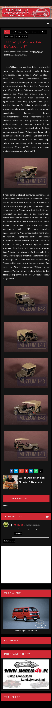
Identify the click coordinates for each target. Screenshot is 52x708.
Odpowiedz (18, 533)
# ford (13, 31)
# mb (34, 31)
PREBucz (18, 525)
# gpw (20, 31)
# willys (24, 36)
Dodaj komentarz (9, 541)
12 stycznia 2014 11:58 (32, 525)
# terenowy (9, 36)
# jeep (27, 31)
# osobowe (42, 31)
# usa (18, 36)
